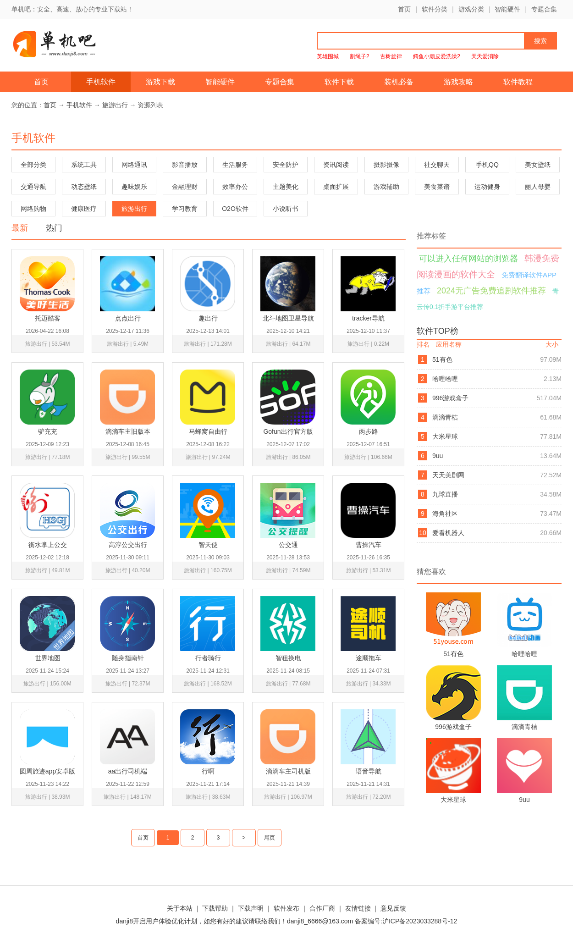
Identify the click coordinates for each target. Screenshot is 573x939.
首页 (404, 9)
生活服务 (235, 164)
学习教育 (185, 208)
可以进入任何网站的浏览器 (468, 258)
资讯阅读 (336, 164)
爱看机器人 (448, 532)
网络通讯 (134, 164)
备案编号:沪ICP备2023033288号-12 (406, 921)
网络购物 (33, 208)
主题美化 (285, 186)
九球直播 (445, 494)
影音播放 (185, 164)
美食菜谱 (437, 186)
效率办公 (235, 186)
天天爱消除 (485, 56)
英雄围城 (328, 56)
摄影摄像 (386, 164)
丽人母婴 (538, 186)
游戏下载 (160, 82)
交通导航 (33, 186)
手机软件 (101, 82)
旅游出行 (115, 105)
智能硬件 (507, 9)
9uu (437, 455)
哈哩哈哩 (445, 378)
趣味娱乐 (134, 186)
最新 (19, 227)
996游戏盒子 (450, 398)
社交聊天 (437, 164)
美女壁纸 (538, 164)
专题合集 (544, 9)
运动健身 (487, 186)
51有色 (442, 359)
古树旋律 (391, 56)
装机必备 (398, 82)
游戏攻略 (458, 82)
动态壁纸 (84, 186)
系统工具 (84, 164)
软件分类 (434, 9)
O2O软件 (235, 208)
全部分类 (33, 164)
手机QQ (487, 164)
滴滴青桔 (445, 417)
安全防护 (285, 164)
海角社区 (445, 513)
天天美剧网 (448, 475)
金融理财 (185, 186)
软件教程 (518, 82)
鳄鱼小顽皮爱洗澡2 (436, 56)
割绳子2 (359, 56)
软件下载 (339, 82)
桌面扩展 (336, 186)
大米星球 (445, 436)
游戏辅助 (386, 186)
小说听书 (285, 208)
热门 (54, 227)
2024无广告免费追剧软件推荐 (491, 290)
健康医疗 (84, 208)
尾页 (269, 837)
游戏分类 (471, 9)
